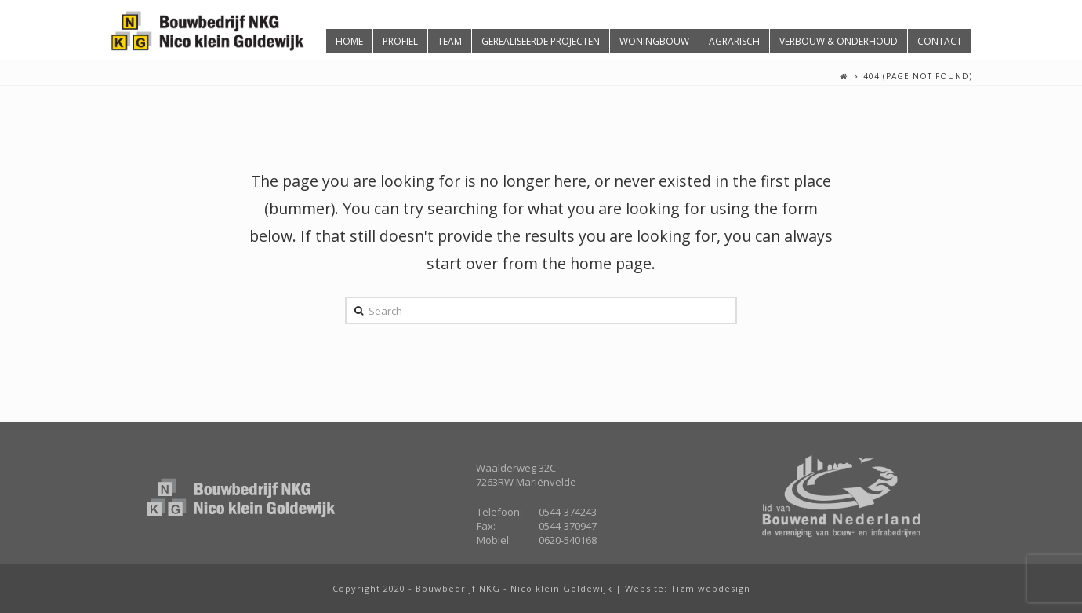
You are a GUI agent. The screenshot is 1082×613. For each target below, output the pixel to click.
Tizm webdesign (710, 588)
